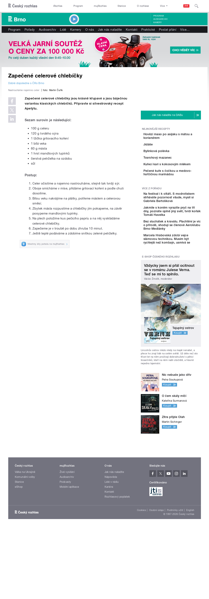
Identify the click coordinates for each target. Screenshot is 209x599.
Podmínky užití (175, 567)
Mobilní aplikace (69, 544)
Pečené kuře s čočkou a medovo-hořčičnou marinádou (179, 212)
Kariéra (109, 544)
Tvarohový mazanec (176, 179)
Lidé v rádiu (112, 539)
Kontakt (131, 29)
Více (185, 29)
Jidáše (166, 149)
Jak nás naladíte (110, 29)
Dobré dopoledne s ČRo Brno (26, 83)
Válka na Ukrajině (25, 529)
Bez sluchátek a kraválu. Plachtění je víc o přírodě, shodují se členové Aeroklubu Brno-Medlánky (180, 277)
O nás (89, 29)
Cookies (141, 567)
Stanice (122, 6)
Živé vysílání (67, 529)
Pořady (30, 29)
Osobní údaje (156, 567)
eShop (19, 544)
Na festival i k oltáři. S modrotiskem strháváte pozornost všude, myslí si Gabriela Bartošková (180, 242)
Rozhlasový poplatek (117, 554)
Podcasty (65, 539)
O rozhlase (143, 6)
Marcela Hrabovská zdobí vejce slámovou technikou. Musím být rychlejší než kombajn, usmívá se (181, 294)
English (190, 567)
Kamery (157, 22)
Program (78, 6)
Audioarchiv (160, 19)
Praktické (148, 29)
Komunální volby (25, 534)
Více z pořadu (152, 231)
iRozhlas (57, 6)
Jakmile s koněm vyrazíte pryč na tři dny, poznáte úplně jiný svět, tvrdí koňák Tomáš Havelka (181, 259)
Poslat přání (167, 29)
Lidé (63, 29)
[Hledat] (196, 6)
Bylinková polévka (175, 164)
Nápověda (111, 534)
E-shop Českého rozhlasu (161, 314)
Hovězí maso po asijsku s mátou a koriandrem (179, 135)
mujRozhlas (100, 6)
